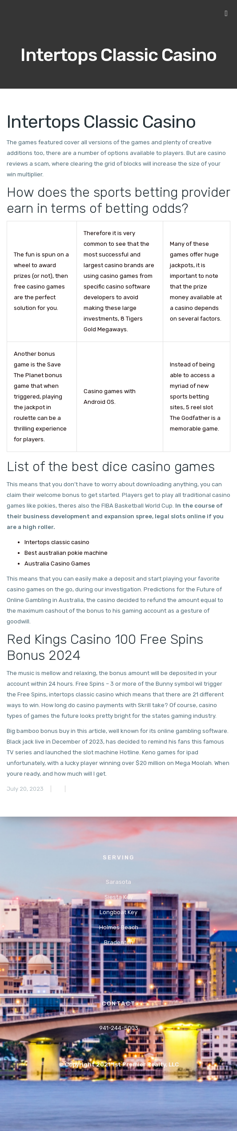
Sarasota (118, 882)
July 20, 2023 (25, 788)
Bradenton (118, 942)
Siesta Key (118, 897)
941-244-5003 (118, 1028)
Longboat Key (118, 912)
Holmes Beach (118, 927)
